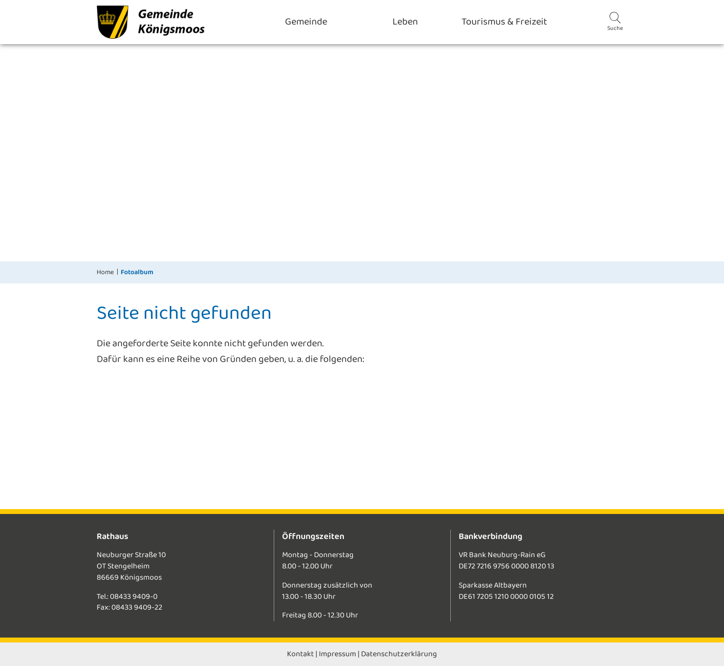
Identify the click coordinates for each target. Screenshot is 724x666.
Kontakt (300, 654)
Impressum (337, 654)
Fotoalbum (137, 272)
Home (105, 272)
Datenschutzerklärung (399, 654)
